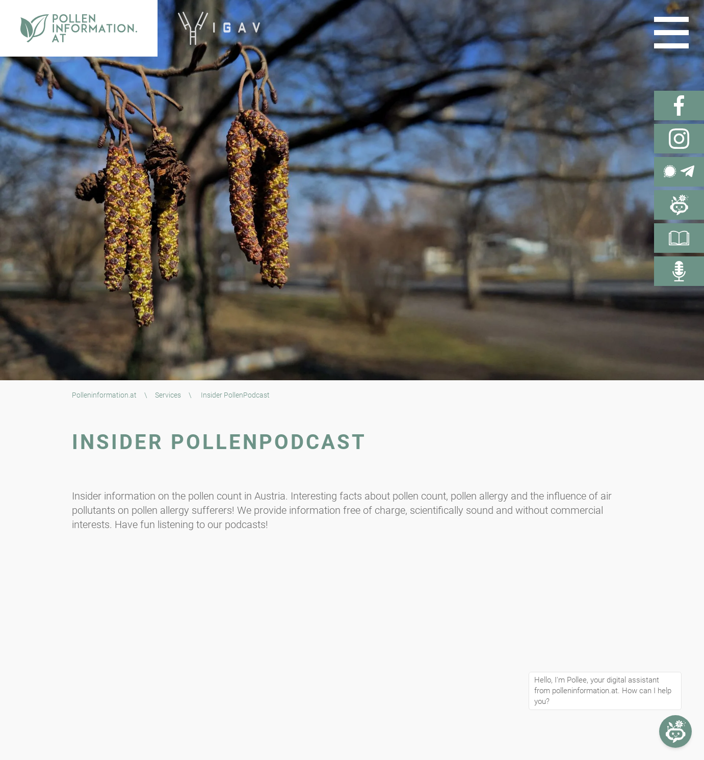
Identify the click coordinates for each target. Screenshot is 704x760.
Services (168, 395)
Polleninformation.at (104, 395)
